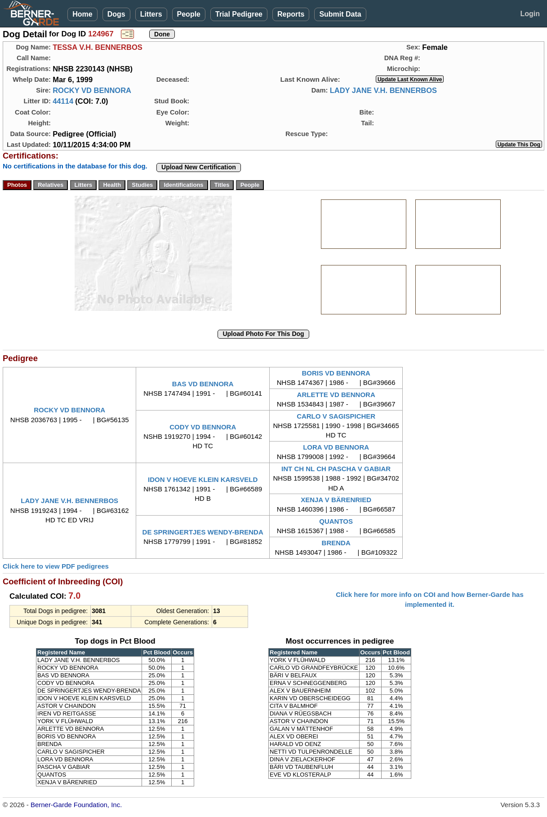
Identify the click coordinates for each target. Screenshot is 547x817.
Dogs (116, 14)
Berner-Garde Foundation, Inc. (76, 804)
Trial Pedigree (238, 14)
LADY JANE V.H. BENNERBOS (383, 90)
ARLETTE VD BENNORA (336, 394)
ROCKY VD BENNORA (92, 90)
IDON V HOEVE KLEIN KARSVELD (203, 479)
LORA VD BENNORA (336, 447)
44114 (63, 101)
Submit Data (340, 14)
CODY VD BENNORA (202, 427)
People (188, 14)
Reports (290, 14)
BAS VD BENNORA (203, 384)
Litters (151, 14)
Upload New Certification (198, 167)
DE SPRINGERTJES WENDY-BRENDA (202, 532)
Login (530, 14)
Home (82, 14)
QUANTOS (336, 521)
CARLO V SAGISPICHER (336, 416)
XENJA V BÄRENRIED (336, 499)
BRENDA (336, 543)
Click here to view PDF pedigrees (56, 566)
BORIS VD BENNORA (336, 373)
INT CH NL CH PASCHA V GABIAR (336, 469)
